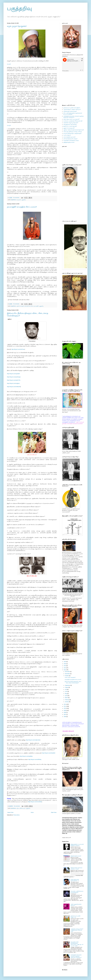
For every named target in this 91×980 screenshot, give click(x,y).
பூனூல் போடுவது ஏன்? (69, 128)
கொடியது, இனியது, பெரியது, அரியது (72, 131)
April (66, 695)
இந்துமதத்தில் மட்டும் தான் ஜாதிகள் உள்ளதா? (77, 845)
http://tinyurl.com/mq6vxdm (33, 740)
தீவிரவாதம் (22, 808)
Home (32, 812)
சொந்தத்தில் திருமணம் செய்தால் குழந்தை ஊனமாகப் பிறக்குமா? (73, 117)
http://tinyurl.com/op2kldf (13, 373)
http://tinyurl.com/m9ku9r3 (13, 386)
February (67, 699)
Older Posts (53, 812)
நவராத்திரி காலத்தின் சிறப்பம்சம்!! (22, 207)
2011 (65, 706)
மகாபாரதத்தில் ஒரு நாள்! (69, 137)
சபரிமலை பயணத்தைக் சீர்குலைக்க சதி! (72, 121)
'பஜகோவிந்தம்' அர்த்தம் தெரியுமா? (72, 109)
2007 (65, 714)
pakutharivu (13, 808)
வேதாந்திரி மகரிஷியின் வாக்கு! (71, 140)
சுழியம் (18, 808)
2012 (65, 704)
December (67, 671)
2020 (65, 661)
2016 (65, 663)
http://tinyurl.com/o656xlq (34, 759)
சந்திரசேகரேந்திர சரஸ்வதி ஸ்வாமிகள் (24, 306)
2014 (65, 667)
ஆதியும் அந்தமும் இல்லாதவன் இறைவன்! (73, 129)
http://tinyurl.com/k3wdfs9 (48, 753)
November (67, 673)
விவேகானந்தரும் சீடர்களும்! (70, 138)
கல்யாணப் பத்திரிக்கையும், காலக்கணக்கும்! (77, 892)
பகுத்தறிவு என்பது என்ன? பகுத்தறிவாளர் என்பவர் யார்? (77, 930)
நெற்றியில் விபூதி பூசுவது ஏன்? (70, 122)
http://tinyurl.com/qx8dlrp (26, 756)
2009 (65, 710)
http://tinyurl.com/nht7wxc (18, 349)
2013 (65, 669)
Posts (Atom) (16, 815)
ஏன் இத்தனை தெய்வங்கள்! (70, 124)
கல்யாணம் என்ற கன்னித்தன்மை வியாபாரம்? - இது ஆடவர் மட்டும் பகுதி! (77, 943)
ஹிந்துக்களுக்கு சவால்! (68, 142)
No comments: (16, 197)
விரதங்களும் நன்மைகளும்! (70, 111)
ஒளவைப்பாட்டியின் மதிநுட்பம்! (75, 916)
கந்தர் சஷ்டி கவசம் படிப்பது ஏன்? (71, 119)
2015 (65, 665)
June (66, 691)
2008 (65, 712)
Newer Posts (10, 812)
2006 (65, 716)
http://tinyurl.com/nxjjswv (13, 383)
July (66, 689)
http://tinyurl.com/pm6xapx (14, 377)
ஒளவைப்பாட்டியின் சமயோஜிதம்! (71, 107)
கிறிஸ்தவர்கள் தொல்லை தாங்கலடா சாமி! (76, 868)
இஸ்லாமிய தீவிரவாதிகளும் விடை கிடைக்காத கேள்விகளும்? (73, 682)
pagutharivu (13, 199)
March (66, 697)
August (67, 687)
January (67, 701)
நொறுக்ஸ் (18, 199)
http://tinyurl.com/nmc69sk (35, 801)
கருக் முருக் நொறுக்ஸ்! (17, 26)
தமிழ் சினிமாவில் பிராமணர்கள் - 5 (75, 880)
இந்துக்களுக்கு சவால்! (76, 856)
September (67, 685)
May (66, 693)
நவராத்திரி (36, 306)
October (67, 675)
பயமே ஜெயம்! (67, 135)
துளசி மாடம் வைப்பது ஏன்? (70, 126)
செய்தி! (9, 64)
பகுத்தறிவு (19, 8)
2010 (65, 708)
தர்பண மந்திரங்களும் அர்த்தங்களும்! (72, 133)
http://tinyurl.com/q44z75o (13, 380)
